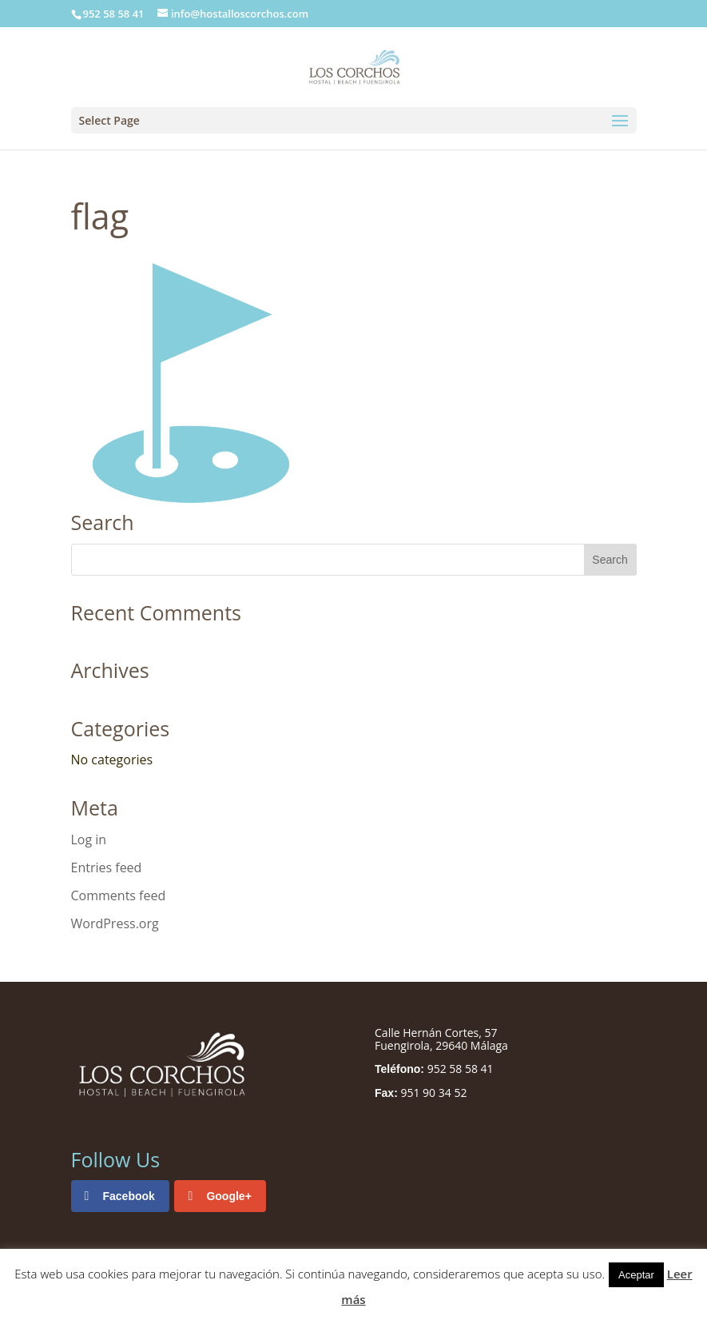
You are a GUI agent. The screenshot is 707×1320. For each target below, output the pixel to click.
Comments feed (118, 895)
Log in (89, 839)
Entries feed (106, 867)
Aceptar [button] (636, 1275)
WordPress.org (115, 923)
